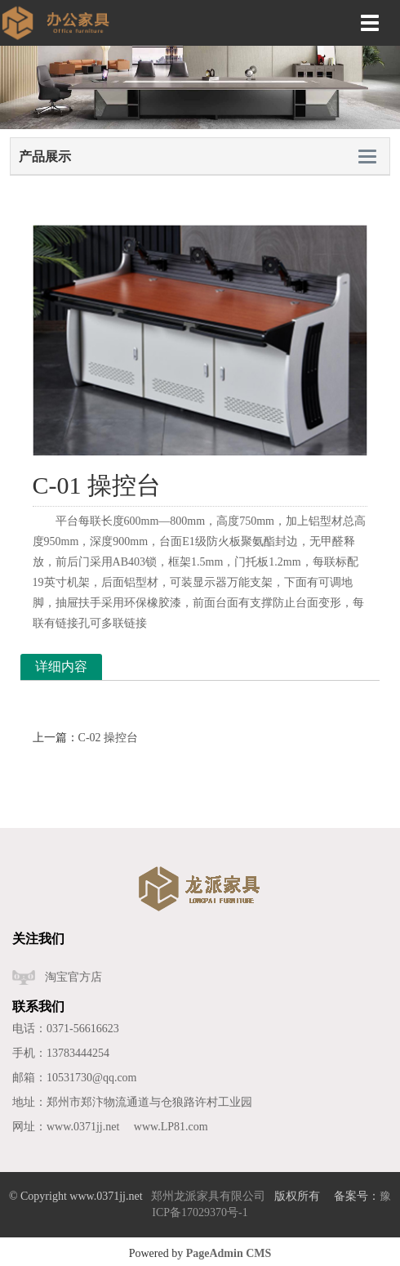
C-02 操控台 (108, 737)
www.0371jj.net (83, 1127)
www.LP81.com (171, 1127)
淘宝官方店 (73, 977)
